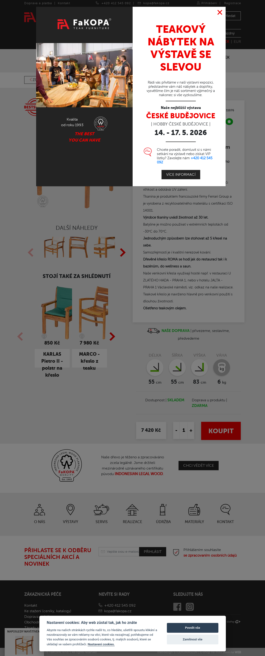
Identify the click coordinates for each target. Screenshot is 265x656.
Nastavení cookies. (101, 644)
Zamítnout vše (192, 639)
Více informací (181, 174)
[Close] (220, 12)
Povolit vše (192, 627)
